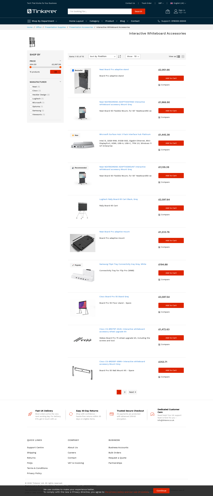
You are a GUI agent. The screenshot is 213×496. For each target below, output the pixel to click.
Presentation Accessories (81, 27)
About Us (73, 447)
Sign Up (182, 12)
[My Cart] (168, 11)
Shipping (31, 452)
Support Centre (35, 447)
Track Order (147, 3)
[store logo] (42, 11)
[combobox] (100, 11)
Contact (72, 457)
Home (30, 27)
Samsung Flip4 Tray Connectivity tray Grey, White (122, 264)
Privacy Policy (34, 473)
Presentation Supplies (55, 27)
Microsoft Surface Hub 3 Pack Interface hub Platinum (125, 134)
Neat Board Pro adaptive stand (114, 69)
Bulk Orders (115, 452)
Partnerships (115, 463)
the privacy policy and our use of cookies (127, 492)
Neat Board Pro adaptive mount (114, 232)
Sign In (182, 10)
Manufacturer (38, 82)
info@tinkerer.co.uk (166, 420)
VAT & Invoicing (76, 463)
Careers (72, 452)
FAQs (29, 463)
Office (39, 27)
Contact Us (130, 3)
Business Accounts (118, 447)
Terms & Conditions (37, 468)
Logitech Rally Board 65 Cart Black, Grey (118, 199)
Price (33, 61)
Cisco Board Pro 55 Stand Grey (114, 296)
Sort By (93, 56)
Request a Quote (117, 457)
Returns (31, 457)
